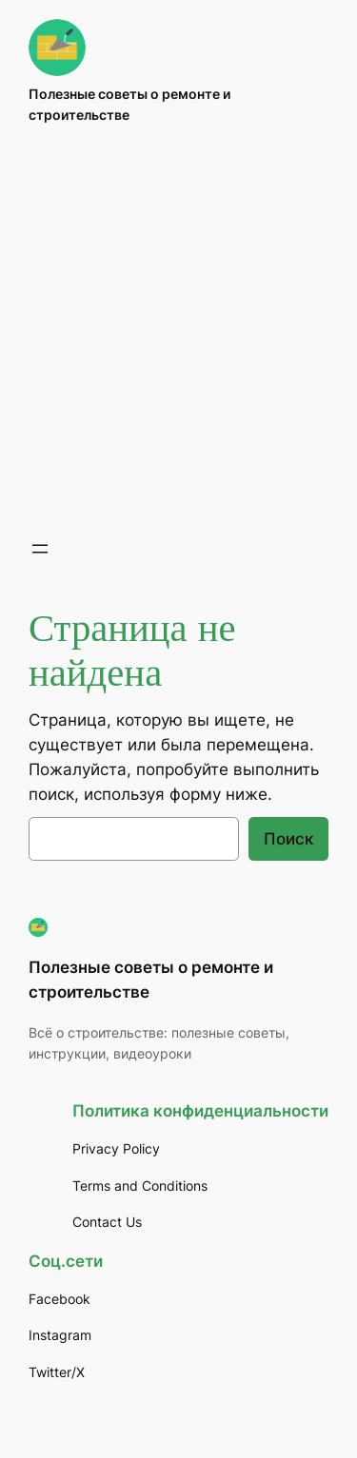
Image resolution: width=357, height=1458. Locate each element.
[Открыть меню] (40, 548)
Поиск (288, 838)
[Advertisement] (178, 331)
